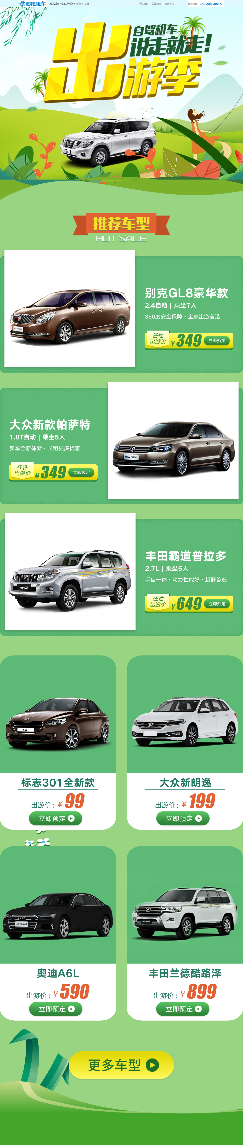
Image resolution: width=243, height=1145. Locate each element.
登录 (78, 3)
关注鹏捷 (156, 3)
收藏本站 (169, 3)
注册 (86, 3)
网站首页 (143, 3)
